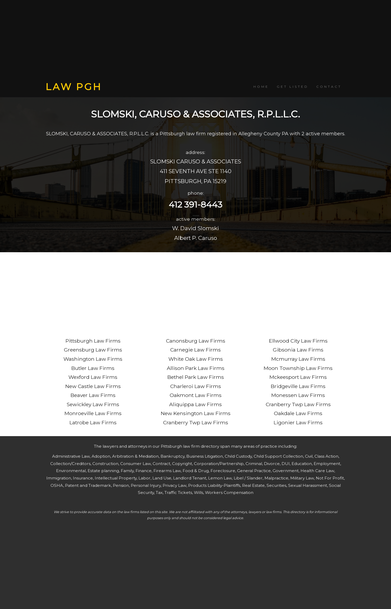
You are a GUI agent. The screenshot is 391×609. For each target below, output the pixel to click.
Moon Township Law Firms (298, 368)
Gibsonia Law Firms (298, 350)
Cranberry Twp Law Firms (195, 422)
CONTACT (329, 87)
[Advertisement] (195, 41)
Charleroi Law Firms (195, 386)
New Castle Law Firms (93, 386)
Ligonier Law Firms (298, 422)
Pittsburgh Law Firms (93, 341)
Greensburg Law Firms (93, 350)
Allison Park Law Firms (195, 368)
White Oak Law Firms (195, 359)
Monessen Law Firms (298, 395)
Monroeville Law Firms (93, 413)
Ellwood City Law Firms (298, 341)
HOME (261, 87)
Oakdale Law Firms (298, 413)
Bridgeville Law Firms (298, 386)
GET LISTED (292, 87)
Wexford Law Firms (92, 377)
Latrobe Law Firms (93, 422)
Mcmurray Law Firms (298, 359)
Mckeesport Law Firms (298, 377)
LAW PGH (74, 86)
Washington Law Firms (92, 359)
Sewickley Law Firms (93, 404)
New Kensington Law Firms (195, 413)
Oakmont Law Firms (196, 395)
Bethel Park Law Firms (195, 377)
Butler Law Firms (92, 368)
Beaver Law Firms (93, 395)
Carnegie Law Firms (195, 350)
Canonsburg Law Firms (195, 341)
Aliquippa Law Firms (195, 404)
